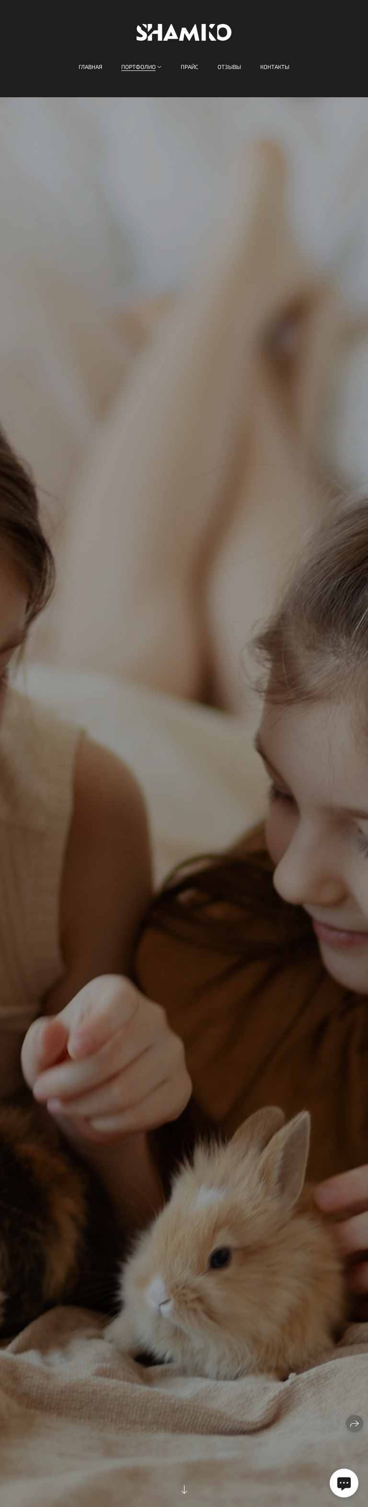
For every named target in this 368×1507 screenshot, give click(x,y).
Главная (90, 66)
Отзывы (229, 66)
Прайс (189, 66)
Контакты (274, 66)
